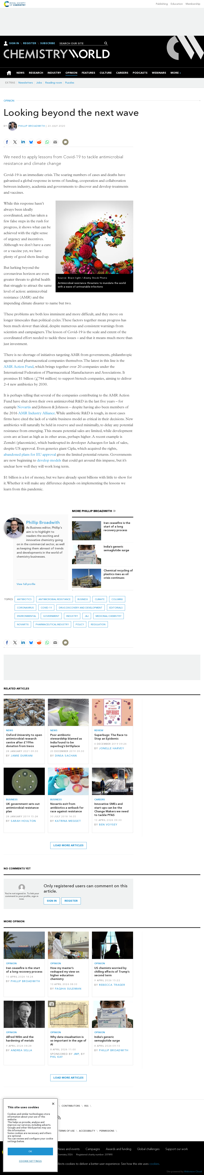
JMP (76, 1054)
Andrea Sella (21, 1050)
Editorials (116, 607)
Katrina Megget (68, 821)
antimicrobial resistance (55, 599)
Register (29, 43)
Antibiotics (24, 599)
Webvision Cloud (193, 1171)
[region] (30, 1135)
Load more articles (68, 845)
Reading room (53, 82)
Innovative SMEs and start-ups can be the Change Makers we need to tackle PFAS (111, 809)
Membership (193, 3)
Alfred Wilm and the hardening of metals (20, 1038)
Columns (117, 599)
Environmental (26, 616)
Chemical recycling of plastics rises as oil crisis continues (118, 574)
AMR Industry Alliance (36, 413)
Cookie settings (30, 1161)
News (9, 730)
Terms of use (66, 1130)
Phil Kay (56, 1056)
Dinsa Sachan (66, 755)
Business (83, 599)
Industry (72, 616)
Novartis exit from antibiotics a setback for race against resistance (67, 807)
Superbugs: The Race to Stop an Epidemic (110, 736)
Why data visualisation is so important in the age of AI (68, 1040)
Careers (99, 799)
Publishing (162, 3)
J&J (87, 616)
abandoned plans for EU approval (30, 454)
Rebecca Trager (112, 984)
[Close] (53, 1104)
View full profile (26, 584)
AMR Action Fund (18, 366)
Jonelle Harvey (111, 748)
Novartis (24, 407)
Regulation (98, 624)
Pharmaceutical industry (52, 624)
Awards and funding (118, 1149)
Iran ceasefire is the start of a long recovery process (117, 526)
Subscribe (47, 43)
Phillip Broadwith (31, 126)
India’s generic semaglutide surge (116, 548)
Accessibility (87, 1130)
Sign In (14, 43)
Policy (80, 624)
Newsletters (25, 82)
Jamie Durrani (22, 755)
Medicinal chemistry (108, 616)
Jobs (39, 82)
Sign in (52, 900)
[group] (175, 73)
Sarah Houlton (23, 821)
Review (98, 730)
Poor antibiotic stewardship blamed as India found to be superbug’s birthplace (66, 740)
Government (51, 616)
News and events (69, 1149)
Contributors (71, 1105)
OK (30, 1151)
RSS (86, 1105)
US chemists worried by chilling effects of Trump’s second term (111, 971)
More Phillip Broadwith (92, 511)
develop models (49, 460)
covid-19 (46, 607)
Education (177, 3)
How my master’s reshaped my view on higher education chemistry (64, 973)
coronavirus (25, 607)
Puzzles (69, 82)
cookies (154, 1164)
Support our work (176, 1149)
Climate (100, 599)
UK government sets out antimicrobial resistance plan (23, 807)
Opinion (9, 100)
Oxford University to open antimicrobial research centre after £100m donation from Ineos (24, 740)
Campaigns (93, 1149)
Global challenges (148, 1149)
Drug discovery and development (80, 607)
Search (106, 43)
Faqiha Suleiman (68, 988)
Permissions (106, 1130)
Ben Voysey (108, 824)
